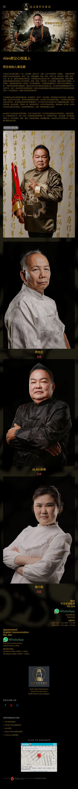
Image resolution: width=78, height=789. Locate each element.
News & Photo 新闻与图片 (14, 731)
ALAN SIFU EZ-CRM (40, 778)
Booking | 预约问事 (10, 128)
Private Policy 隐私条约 (13, 725)
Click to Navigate (39, 740)
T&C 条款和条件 (10, 722)
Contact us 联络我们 (12, 735)
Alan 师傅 (8, 728)
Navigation (4, 7)
